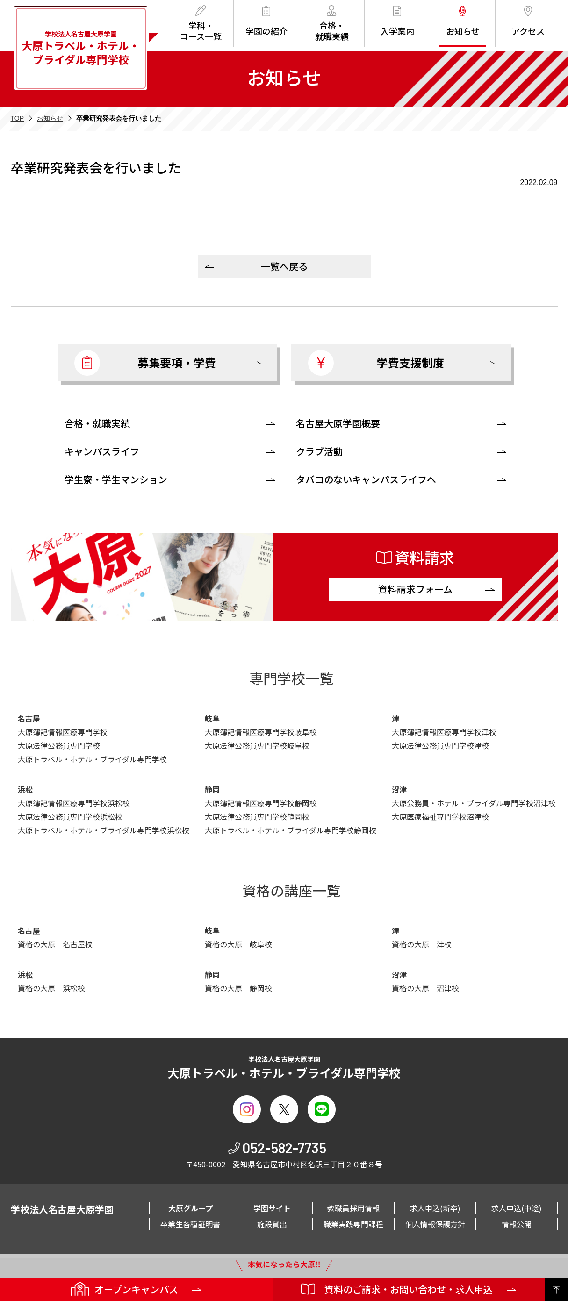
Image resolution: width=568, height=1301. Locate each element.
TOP (17, 118)
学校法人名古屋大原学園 (81, 48)
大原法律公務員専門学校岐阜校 (257, 745)
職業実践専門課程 (353, 1224)
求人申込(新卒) (435, 1208)
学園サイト (272, 1208)
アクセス (528, 21)
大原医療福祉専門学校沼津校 (440, 816)
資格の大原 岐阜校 (238, 944)
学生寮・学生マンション (116, 479)
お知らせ (463, 21)
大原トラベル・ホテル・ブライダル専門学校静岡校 (290, 830)
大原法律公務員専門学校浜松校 (70, 816)
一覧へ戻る (284, 266)
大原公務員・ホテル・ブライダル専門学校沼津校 (474, 802)
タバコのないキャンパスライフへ (366, 479)
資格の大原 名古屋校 (55, 944)
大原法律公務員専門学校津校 (440, 745)
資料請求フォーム (415, 589)
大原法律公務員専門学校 (59, 745)
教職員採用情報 (353, 1208)
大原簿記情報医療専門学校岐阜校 (261, 731)
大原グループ (190, 1208)
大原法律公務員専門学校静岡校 (257, 816)
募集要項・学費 (145, 363)
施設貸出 (272, 1224)
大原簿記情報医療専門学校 (63, 731)
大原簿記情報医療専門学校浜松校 (74, 802)
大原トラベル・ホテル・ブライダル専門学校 (92, 759)
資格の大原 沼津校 (425, 988)
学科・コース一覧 (201, 23)
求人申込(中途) (516, 1208)
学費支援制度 (376, 363)
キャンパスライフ (102, 451)
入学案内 (397, 21)
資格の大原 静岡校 (238, 988)
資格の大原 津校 (422, 944)
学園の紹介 (266, 21)
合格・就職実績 (332, 23)
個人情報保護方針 (435, 1224)
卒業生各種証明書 (190, 1224)
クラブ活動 (319, 451)
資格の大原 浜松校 (51, 988)
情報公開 (517, 1224)
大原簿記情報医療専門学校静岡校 (261, 802)
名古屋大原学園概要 (338, 423)
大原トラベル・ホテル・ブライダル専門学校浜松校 (103, 830)
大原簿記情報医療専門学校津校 (444, 731)
